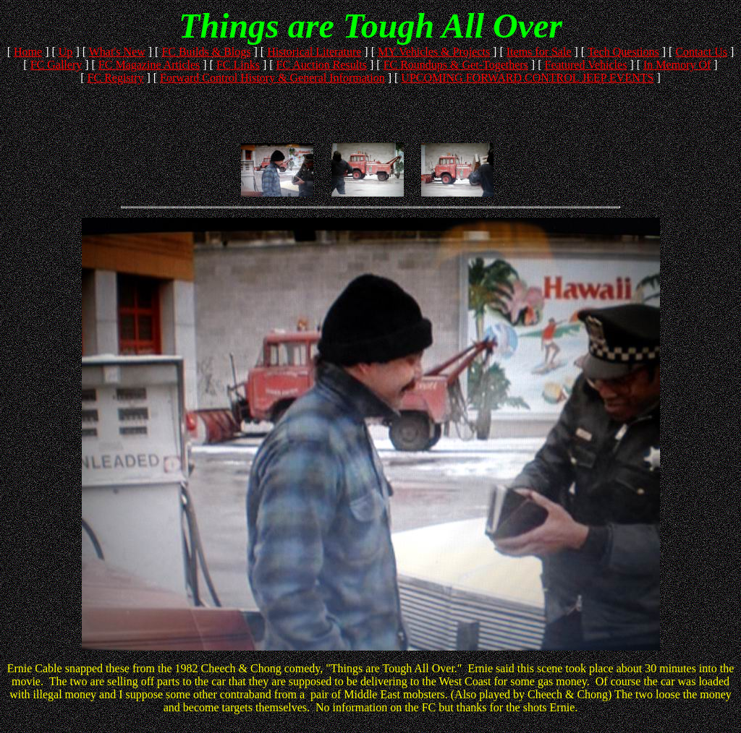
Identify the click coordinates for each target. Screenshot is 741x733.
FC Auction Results (321, 65)
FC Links (238, 65)
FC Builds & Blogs (205, 52)
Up (66, 52)
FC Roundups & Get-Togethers (456, 65)
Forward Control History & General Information (272, 78)
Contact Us (701, 52)
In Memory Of (677, 65)
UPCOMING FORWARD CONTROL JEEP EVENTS (527, 78)
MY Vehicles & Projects (434, 52)
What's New (117, 52)
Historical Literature (314, 52)
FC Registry (116, 78)
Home (28, 52)
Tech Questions (623, 52)
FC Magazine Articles (149, 65)
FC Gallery (56, 65)
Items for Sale (539, 52)
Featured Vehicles (585, 65)
